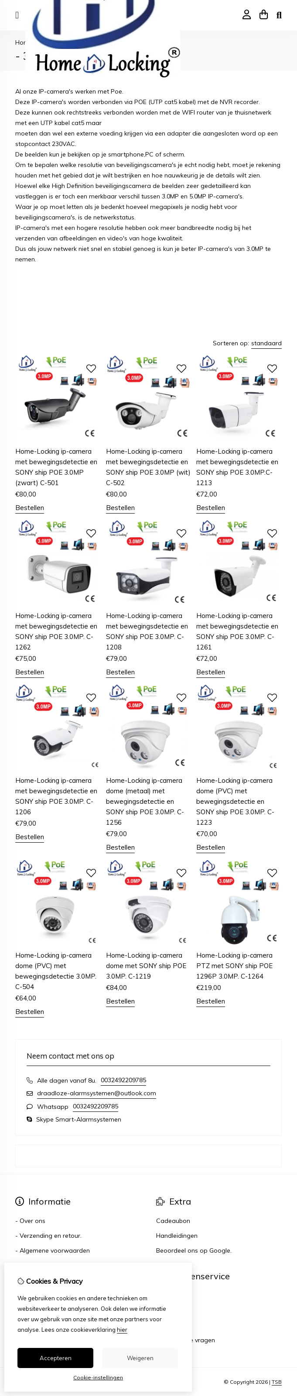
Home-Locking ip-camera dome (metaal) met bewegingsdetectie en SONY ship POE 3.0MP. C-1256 (145, 801)
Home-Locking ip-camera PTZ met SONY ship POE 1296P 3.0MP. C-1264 (234, 965)
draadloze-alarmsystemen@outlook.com (96, 1093)
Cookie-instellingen (98, 1377)
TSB (277, 1382)
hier (122, 1329)
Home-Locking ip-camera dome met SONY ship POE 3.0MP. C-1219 (146, 965)
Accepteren (56, 1357)
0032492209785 (123, 1080)
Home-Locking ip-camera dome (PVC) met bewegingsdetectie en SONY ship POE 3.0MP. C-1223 (235, 801)
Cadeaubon (173, 1221)
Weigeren (140, 1357)
